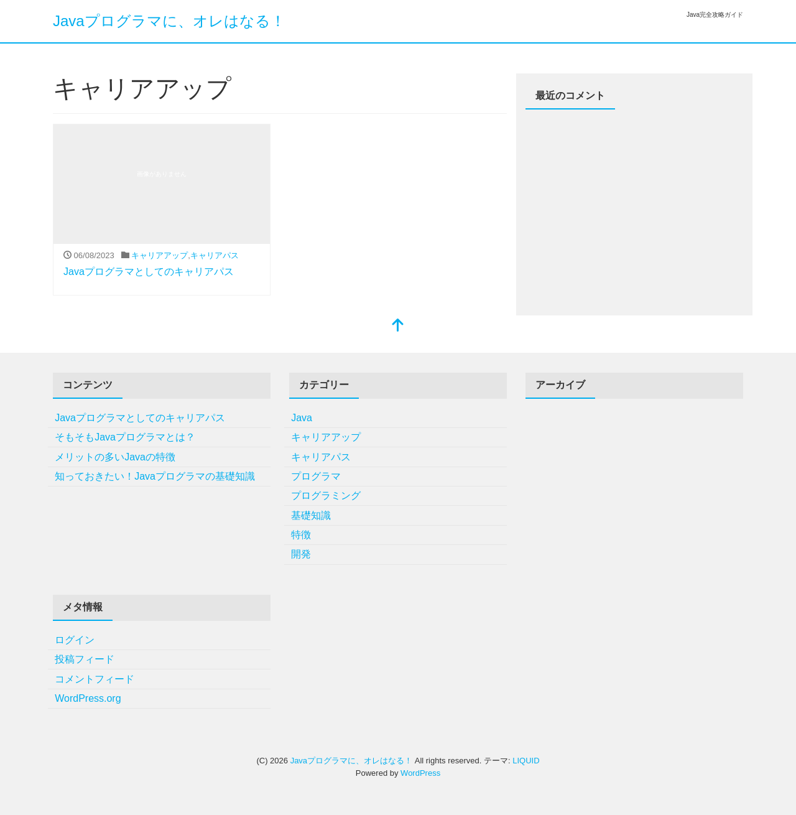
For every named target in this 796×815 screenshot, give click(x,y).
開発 (301, 554)
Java (301, 417)
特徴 (301, 534)
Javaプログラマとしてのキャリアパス (148, 271)
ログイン (75, 640)
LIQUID (525, 760)
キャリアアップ (159, 255)
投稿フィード (84, 659)
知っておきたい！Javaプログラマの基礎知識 (155, 476)
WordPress (420, 773)
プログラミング (326, 495)
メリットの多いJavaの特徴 (115, 457)
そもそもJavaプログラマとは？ (125, 437)
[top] (398, 326)
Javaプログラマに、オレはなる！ (169, 20)
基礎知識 (311, 515)
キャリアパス (214, 255)
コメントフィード (94, 679)
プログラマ (316, 476)
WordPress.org (88, 698)
